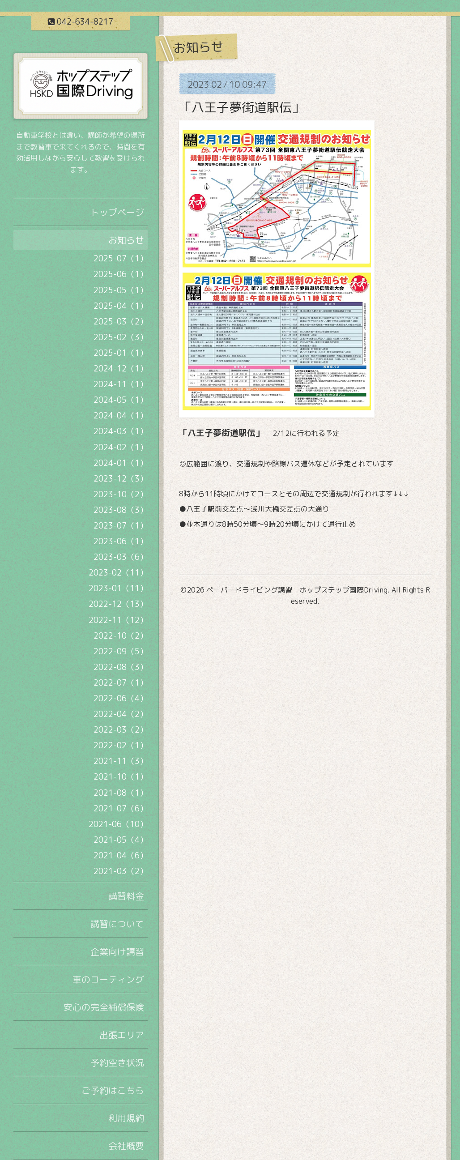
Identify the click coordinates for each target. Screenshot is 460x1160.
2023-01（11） (118, 588)
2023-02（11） (118, 572)
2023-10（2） (121, 494)
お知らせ (126, 240)
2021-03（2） (121, 871)
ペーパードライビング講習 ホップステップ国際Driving (297, 590)
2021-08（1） (121, 792)
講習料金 (126, 896)
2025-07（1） (121, 258)
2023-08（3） (121, 510)
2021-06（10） (118, 824)
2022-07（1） (121, 682)
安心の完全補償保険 (104, 1007)
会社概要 (126, 1145)
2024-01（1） (121, 463)
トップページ (117, 212)
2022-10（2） (121, 635)
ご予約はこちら (112, 1090)
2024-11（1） (121, 384)
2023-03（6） (121, 557)
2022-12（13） (118, 604)
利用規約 (126, 1118)
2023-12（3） (121, 478)
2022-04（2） (121, 714)
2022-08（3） (121, 667)
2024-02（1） (121, 447)
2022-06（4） (121, 698)
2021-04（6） (121, 855)
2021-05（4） (121, 839)
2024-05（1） (121, 399)
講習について (117, 923)
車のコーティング (108, 979)
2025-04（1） (121, 305)
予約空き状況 (117, 1062)
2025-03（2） (121, 321)
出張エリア (121, 1034)
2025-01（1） (121, 352)
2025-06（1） (121, 274)
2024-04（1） (121, 415)
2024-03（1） (121, 431)
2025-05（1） (121, 290)
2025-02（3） (121, 337)
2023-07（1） (121, 525)
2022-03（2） (121, 729)
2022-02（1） (121, 745)
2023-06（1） (121, 541)
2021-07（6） (121, 808)
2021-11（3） (121, 761)
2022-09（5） (121, 651)
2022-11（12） (118, 620)
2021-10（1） (121, 776)
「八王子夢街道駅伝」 (241, 107)
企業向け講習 (117, 951)
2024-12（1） (121, 368)
